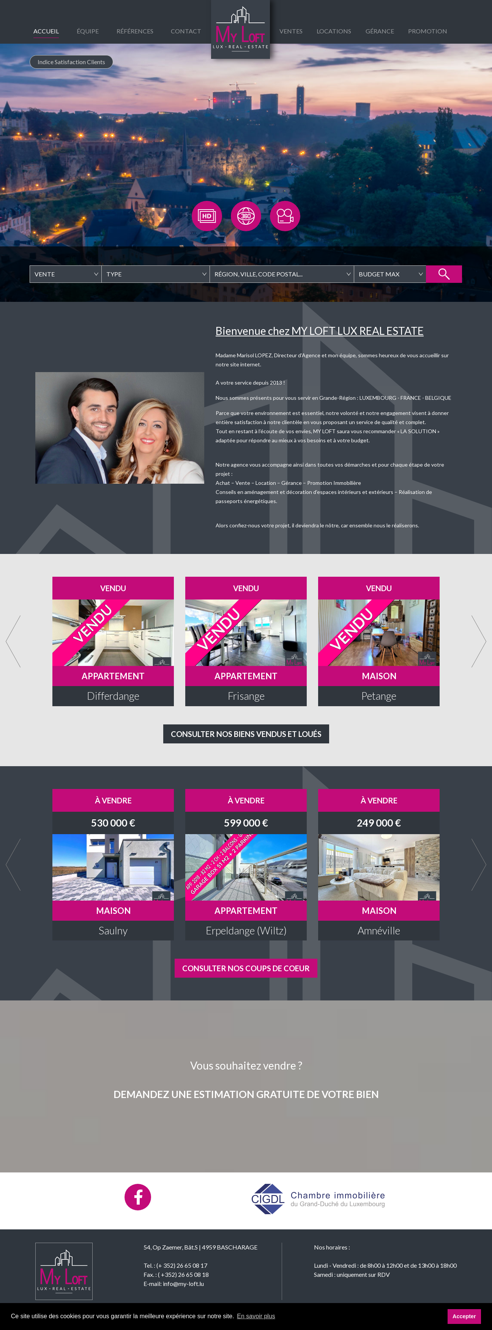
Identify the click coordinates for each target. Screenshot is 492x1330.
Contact (186, 31)
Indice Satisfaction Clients (71, 61)
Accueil (46, 31)
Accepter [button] (464, 1316)
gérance (380, 31)
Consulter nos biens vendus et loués (246, 733)
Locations (334, 31)
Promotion (427, 31)
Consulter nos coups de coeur (246, 968)
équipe (88, 31)
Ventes (291, 31)
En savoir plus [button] (256, 1316)
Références (135, 31)
